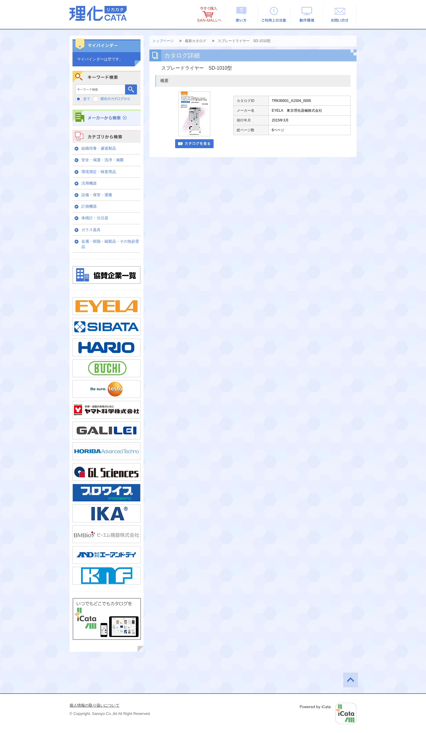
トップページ (163, 41)
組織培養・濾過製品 (98, 148)
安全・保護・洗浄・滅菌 (102, 160)
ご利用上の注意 (274, 14)
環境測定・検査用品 (98, 171)
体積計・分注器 (94, 218)
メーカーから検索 (106, 117)
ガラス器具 (91, 230)
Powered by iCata (328, 713)
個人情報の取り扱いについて (95, 705)
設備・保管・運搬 (96, 195)
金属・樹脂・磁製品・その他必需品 (110, 244)
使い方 (241, 14)
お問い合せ (340, 14)
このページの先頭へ (350, 680)
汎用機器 (89, 183)
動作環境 (307, 14)
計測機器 (89, 206)
